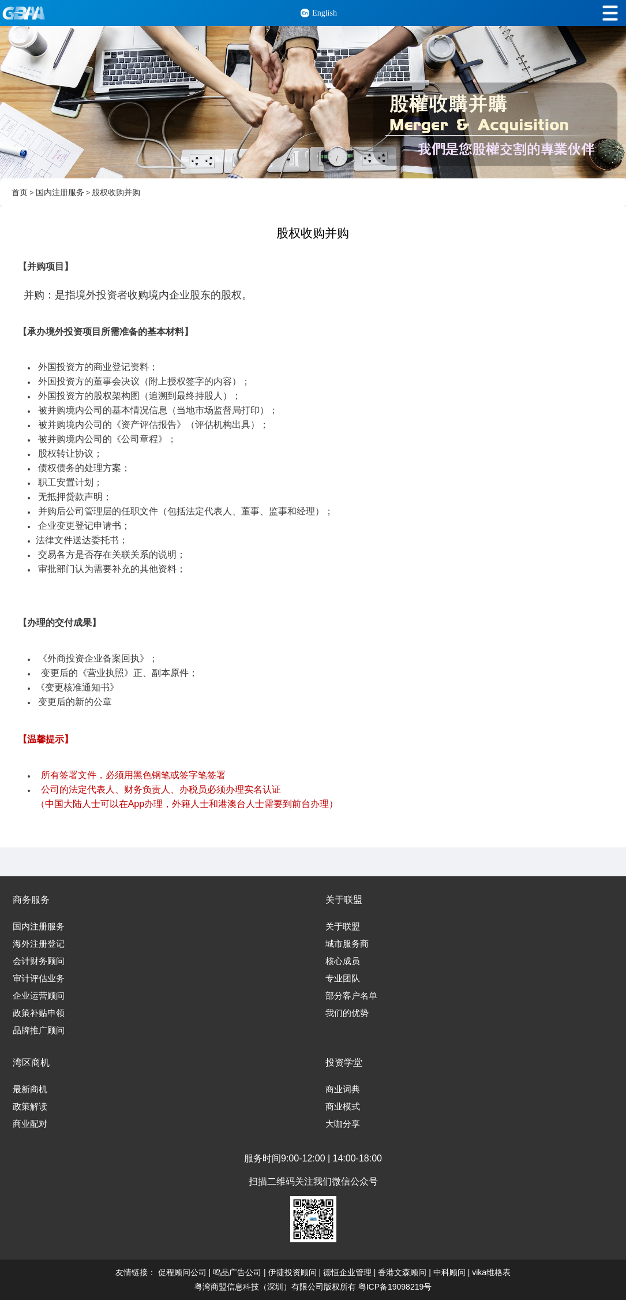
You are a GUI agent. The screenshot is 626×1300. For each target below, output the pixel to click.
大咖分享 (342, 1124)
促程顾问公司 (182, 1272)
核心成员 (342, 961)
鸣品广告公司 (237, 1272)
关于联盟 (342, 926)
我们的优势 (347, 1013)
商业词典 (342, 1089)
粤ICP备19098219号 (395, 1286)
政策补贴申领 (39, 1013)
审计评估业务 (39, 978)
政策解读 (30, 1106)
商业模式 (342, 1106)
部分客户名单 (351, 995)
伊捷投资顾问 (292, 1272)
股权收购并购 (116, 192)
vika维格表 (491, 1272)
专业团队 (342, 978)
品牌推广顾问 (39, 1030)
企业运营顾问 (39, 995)
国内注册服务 (60, 192)
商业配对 (30, 1124)
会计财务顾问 (39, 961)
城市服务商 (347, 943)
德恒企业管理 (347, 1272)
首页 (20, 192)
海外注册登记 (39, 943)
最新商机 (30, 1089)
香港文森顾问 (402, 1272)
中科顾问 (449, 1272)
